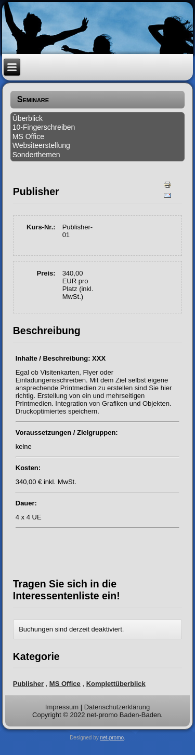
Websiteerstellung (41, 145)
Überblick (27, 118)
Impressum (62, 707)
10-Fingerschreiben (43, 127)
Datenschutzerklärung (117, 707)
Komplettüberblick (116, 684)
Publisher (28, 684)
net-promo (112, 737)
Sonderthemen (36, 154)
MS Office (28, 136)
